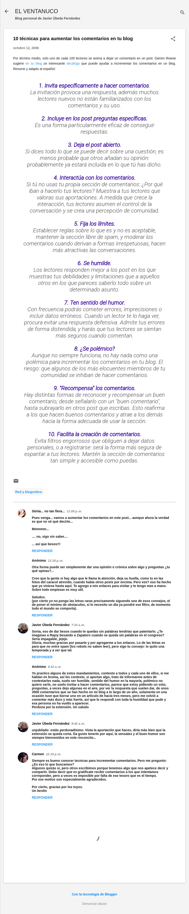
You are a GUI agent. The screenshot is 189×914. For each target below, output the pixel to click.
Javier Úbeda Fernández (51, 625)
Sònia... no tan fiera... (48, 511)
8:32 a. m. (54, 667)
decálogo (73, 63)
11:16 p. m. (55, 560)
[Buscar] (182, 13)
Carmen (38, 754)
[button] (173, 39)
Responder (42, 551)
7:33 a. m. (78, 625)
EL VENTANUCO (36, 11)
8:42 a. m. (78, 723)
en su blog (34, 63)
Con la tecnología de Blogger (94, 894)
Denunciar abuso (94, 904)
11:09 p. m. (74, 511)
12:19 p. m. (53, 754)
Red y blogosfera (28, 492)
